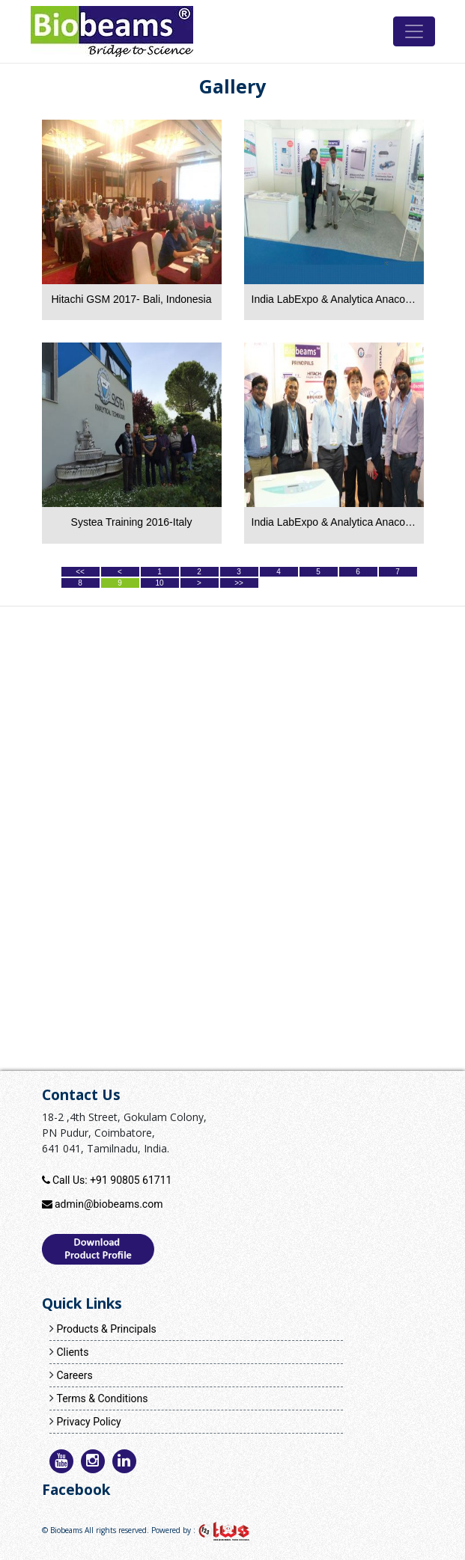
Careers (74, 1375)
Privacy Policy (88, 1422)
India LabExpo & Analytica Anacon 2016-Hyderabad (334, 299)
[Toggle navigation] (414, 31)
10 (159, 583)
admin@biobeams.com (108, 1204)
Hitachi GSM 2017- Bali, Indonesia (132, 299)
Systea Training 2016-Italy (131, 522)
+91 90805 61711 (130, 1180)
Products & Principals (106, 1329)
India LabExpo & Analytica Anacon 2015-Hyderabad (334, 522)
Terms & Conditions (102, 1398)
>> (238, 583)
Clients (72, 1352)
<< (80, 572)
